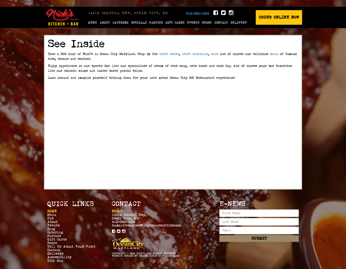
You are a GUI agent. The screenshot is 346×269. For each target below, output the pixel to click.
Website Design (122, 256)
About (105, 22)
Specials (139, 22)
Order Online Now (279, 17)
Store (207, 22)
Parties (156, 22)
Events (193, 22)
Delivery (239, 22)
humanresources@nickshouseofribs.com (146, 225)
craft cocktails (195, 54)
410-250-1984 (197, 13)
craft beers (169, 54)
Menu (92, 22)
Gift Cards (174, 22)
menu (275, 54)
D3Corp (143, 256)
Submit (259, 238)
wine (213, 54)
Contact (221, 22)
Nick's (141, 253)
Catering (120, 22)
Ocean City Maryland (164, 256)
